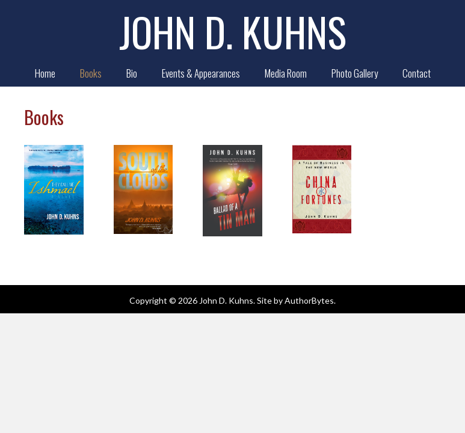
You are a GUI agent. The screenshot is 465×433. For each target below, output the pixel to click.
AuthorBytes (309, 300)
